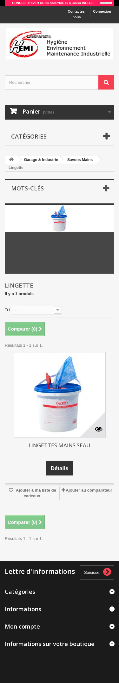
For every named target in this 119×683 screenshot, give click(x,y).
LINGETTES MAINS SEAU (59, 445)
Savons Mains (80, 160)
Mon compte (22, 626)
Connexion (102, 11)
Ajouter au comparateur (89, 490)
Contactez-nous (76, 14)
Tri (7, 309)
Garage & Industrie (41, 160)
